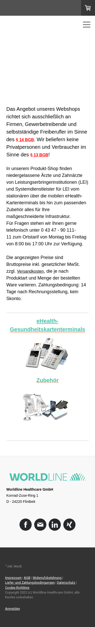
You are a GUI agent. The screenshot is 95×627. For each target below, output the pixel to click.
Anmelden (12, 609)
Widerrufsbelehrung (47, 578)
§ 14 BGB (25, 140)
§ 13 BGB (39, 155)
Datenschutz (66, 582)
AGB (27, 578)
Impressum (13, 578)
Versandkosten (30, 271)
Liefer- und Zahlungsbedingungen (30, 582)
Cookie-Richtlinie (17, 587)
